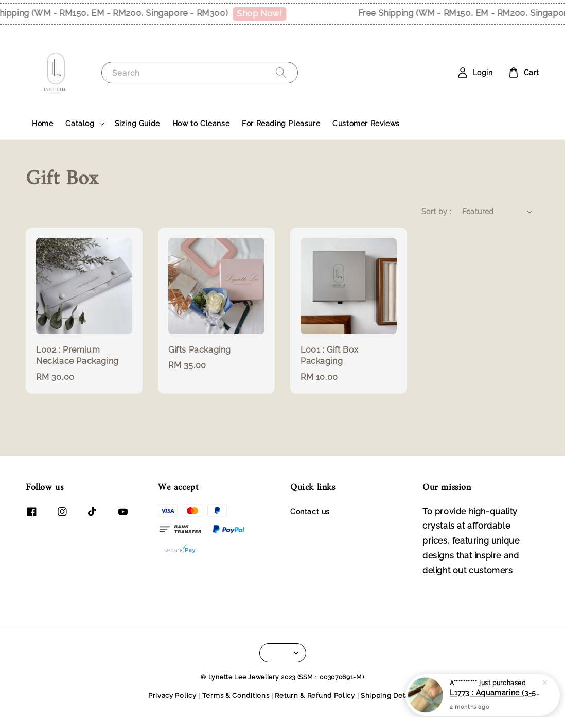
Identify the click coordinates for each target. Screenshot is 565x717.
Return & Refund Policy (315, 695)
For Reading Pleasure (281, 123)
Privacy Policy (172, 695)
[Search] (280, 72)
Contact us (310, 512)
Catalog (79, 123)
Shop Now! (263, 14)
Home (42, 123)
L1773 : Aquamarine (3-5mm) (495, 697)
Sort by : (436, 211)
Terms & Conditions (236, 695)
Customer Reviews (366, 123)
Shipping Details (389, 695)
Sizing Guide (137, 123)
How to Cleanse (200, 123)
